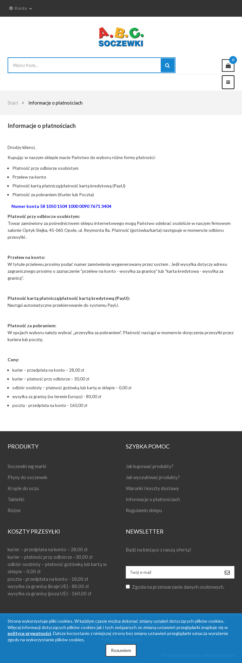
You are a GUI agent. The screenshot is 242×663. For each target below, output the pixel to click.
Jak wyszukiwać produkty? (153, 477)
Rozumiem (121, 650)
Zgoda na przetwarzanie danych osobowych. (178, 587)
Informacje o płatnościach (153, 499)
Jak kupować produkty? (150, 466)
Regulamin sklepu (144, 510)
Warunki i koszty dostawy (152, 488)
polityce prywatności (29, 633)
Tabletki (16, 499)
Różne (14, 510)
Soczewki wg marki (27, 466)
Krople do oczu (23, 488)
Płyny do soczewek (27, 477)
